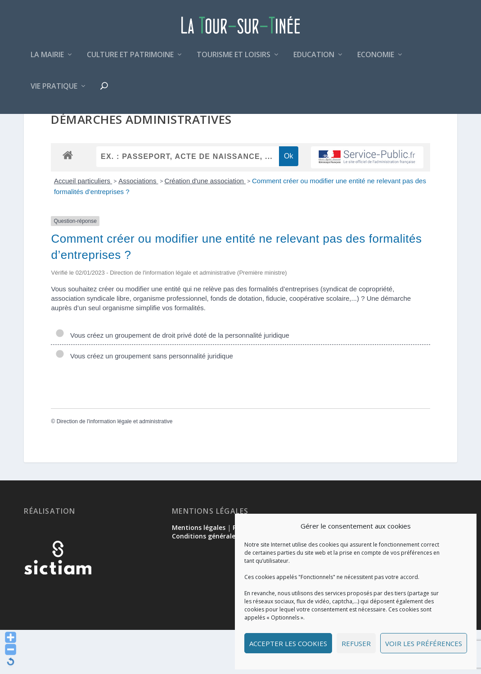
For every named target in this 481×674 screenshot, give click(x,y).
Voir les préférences (423, 643)
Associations (138, 225)
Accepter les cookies (288, 643)
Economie (375, 60)
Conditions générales (205, 580)
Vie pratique (54, 91)
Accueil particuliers (83, 225)
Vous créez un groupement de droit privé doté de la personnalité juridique (172, 379)
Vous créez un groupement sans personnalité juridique (144, 400)
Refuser (356, 643)
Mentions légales (198, 572)
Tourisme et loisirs (233, 60)
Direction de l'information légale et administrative (115, 465)
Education (313, 60)
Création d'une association (205, 225)
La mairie (47, 60)
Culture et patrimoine (130, 60)
